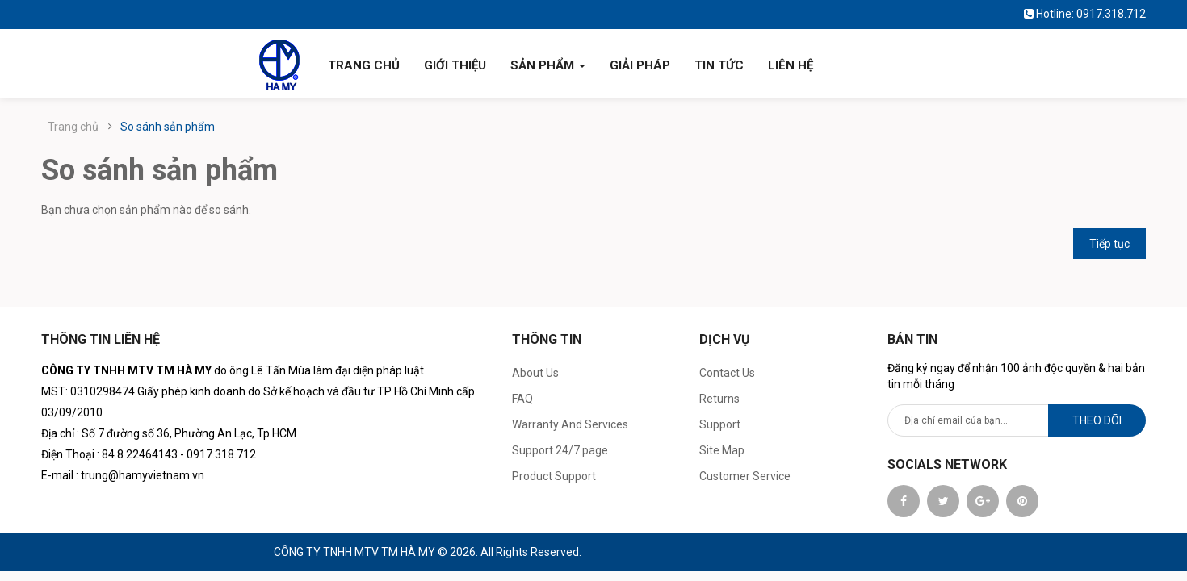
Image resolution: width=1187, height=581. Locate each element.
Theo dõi (1097, 420)
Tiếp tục (1109, 243)
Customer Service (745, 476)
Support (719, 424)
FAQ (522, 398)
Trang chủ (73, 126)
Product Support (554, 476)
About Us (535, 372)
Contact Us (727, 372)
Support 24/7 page (560, 450)
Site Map (721, 450)
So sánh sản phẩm (167, 126)
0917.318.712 (1111, 13)
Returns (719, 398)
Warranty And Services (570, 424)
